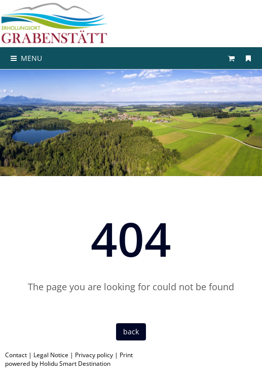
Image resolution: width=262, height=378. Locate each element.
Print (126, 355)
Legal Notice (50, 355)
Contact (16, 355)
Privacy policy (94, 355)
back (131, 331)
